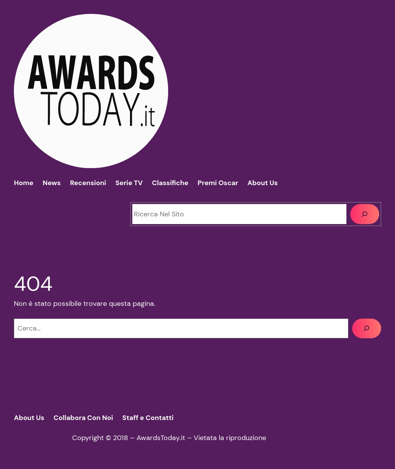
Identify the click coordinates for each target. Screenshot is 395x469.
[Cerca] (364, 214)
